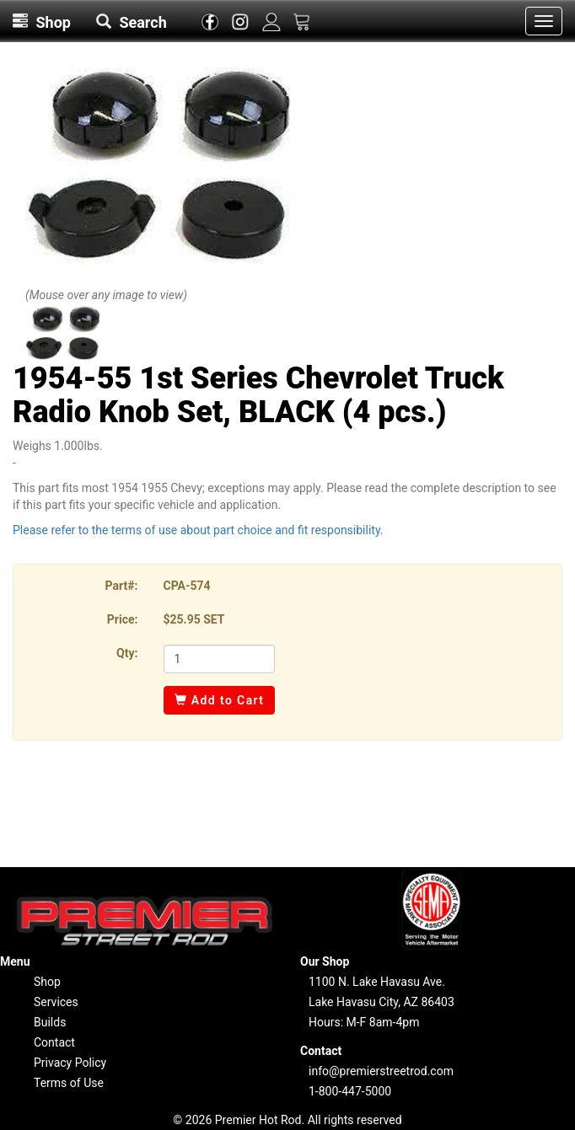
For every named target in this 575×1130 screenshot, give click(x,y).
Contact (54, 1042)
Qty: (126, 653)
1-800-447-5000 (350, 1091)
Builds (50, 1022)
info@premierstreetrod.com (381, 1071)
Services (56, 1002)
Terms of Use (69, 1083)
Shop (47, 981)
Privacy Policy (70, 1062)
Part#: (121, 585)
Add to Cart (220, 700)
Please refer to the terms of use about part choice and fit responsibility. (198, 530)
